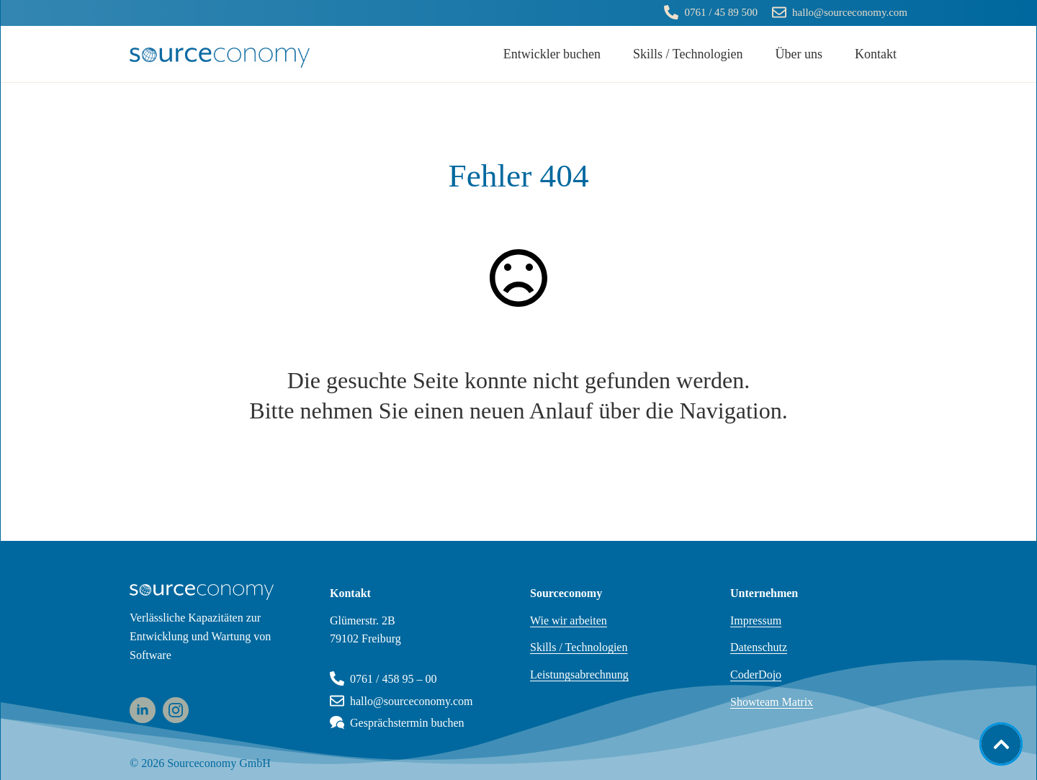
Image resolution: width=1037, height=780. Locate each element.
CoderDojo (755, 674)
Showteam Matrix (771, 702)
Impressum (755, 620)
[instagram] (176, 710)
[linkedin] (143, 710)
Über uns (799, 54)
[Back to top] (1001, 744)
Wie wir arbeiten (568, 620)
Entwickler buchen (552, 54)
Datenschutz (758, 647)
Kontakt (876, 54)
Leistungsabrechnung (579, 674)
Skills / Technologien (687, 54)
